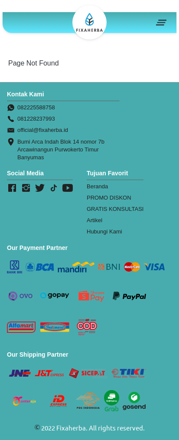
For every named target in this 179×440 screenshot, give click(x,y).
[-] (12, 188)
